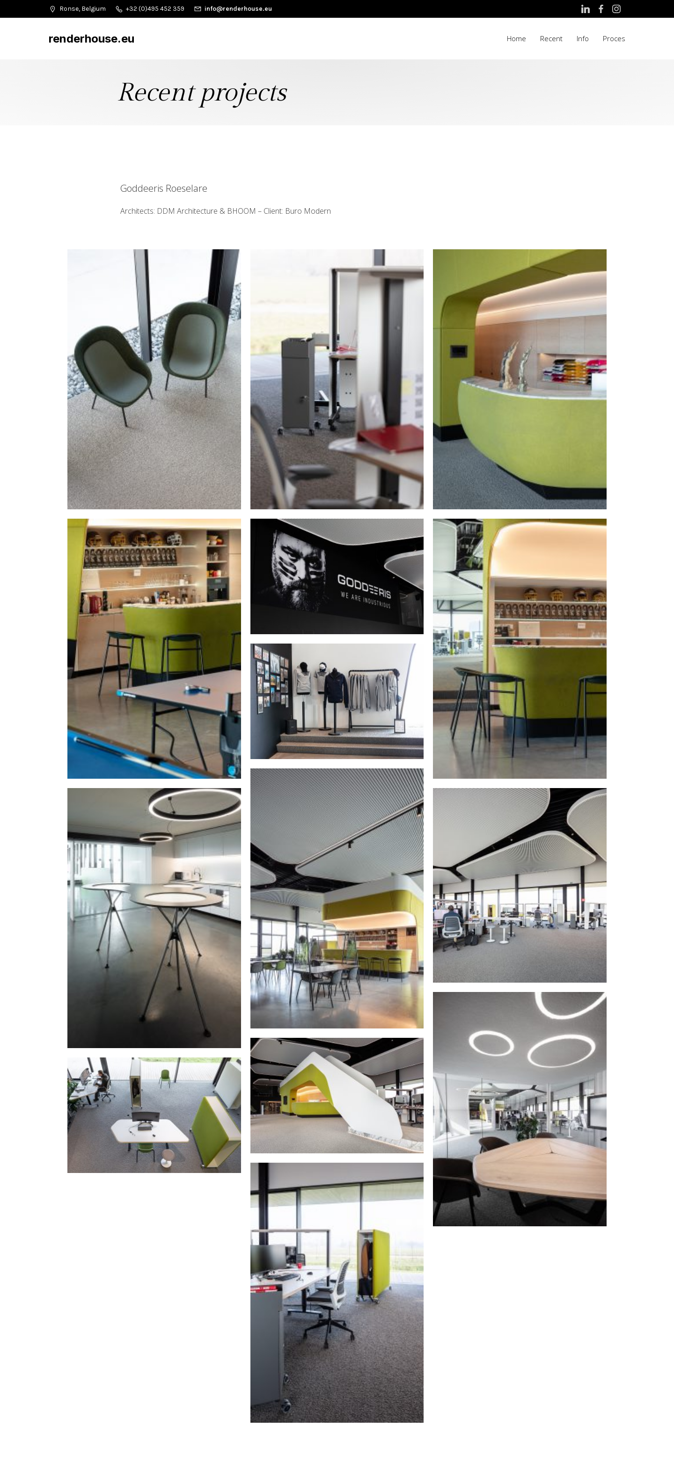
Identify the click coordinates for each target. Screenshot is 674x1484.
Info (583, 38)
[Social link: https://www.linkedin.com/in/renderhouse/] (586, 8)
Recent (551, 38)
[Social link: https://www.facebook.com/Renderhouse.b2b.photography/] (602, 8)
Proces (614, 38)
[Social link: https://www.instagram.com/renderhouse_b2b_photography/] (617, 8)
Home (516, 38)
